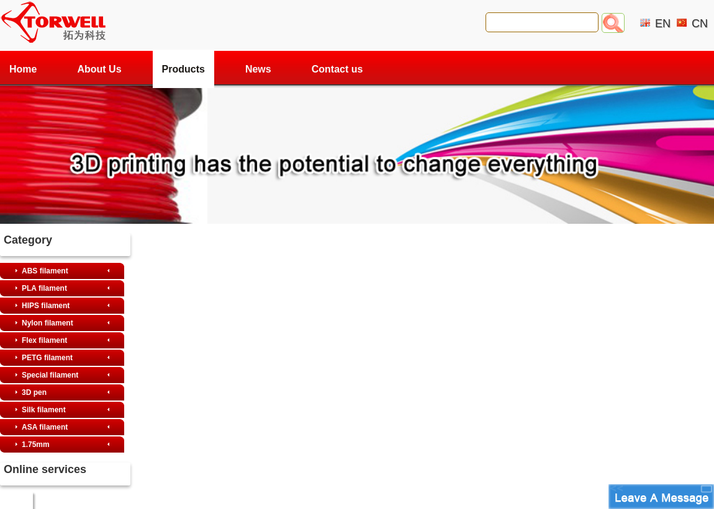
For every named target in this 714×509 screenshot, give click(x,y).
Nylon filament (47, 323)
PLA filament (44, 288)
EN (663, 23)
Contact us (337, 69)
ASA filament (45, 427)
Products (183, 69)
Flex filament (44, 340)
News (258, 69)
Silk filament (44, 409)
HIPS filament (46, 305)
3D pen (34, 392)
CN (700, 23)
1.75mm (36, 444)
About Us (99, 69)
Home (23, 69)
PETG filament (47, 357)
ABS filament (45, 271)
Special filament (50, 375)
